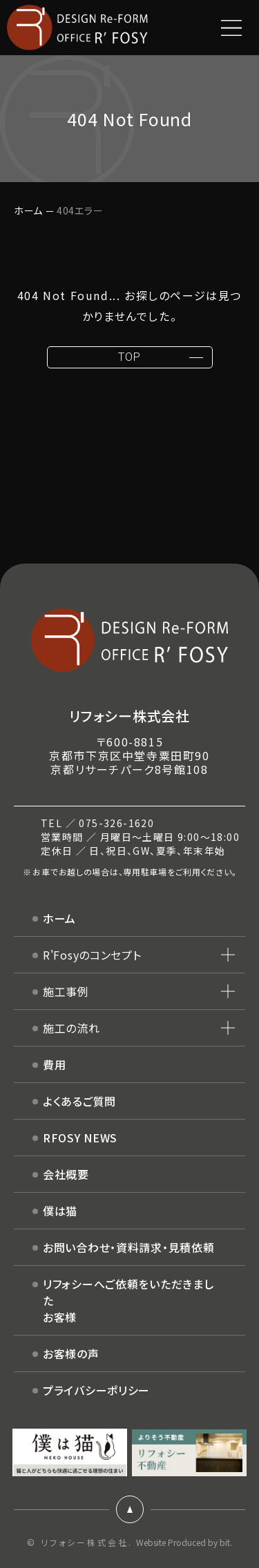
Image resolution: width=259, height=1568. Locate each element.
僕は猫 (60, 1210)
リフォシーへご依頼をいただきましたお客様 (128, 1300)
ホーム (28, 210)
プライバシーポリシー (96, 1390)
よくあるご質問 (79, 1101)
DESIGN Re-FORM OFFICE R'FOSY (77, 27)
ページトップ (130, 1509)
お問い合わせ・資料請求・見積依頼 (129, 1247)
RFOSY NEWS (80, 1137)
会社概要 (66, 1174)
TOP (129, 357)
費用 (54, 1064)
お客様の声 (71, 1353)
